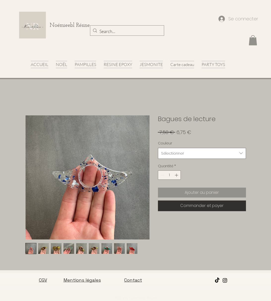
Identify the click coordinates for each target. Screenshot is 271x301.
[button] (253, 40)
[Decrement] (162, 175)
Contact (133, 280)
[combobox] (202, 153)
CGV (43, 280)
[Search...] (126, 31)
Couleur (165, 143)
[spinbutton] (169, 175)
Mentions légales (82, 280)
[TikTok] (217, 280)
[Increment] (177, 175)
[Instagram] (225, 280)
